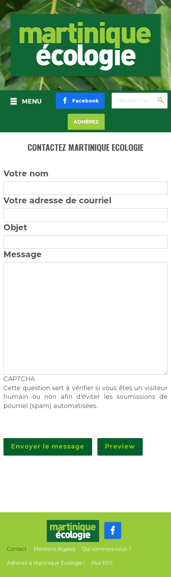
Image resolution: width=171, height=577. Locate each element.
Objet (15, 227)
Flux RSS (102, 563)
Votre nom (26, 173)
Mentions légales (54, 549)
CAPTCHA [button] (19, 379)
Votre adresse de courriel (57, 200)
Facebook (83, 101)
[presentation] (56, 424)
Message (22, 254)
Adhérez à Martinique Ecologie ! (45, 563)
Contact (17, 549)
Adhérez (86, 122)
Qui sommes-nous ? (106, 549)
